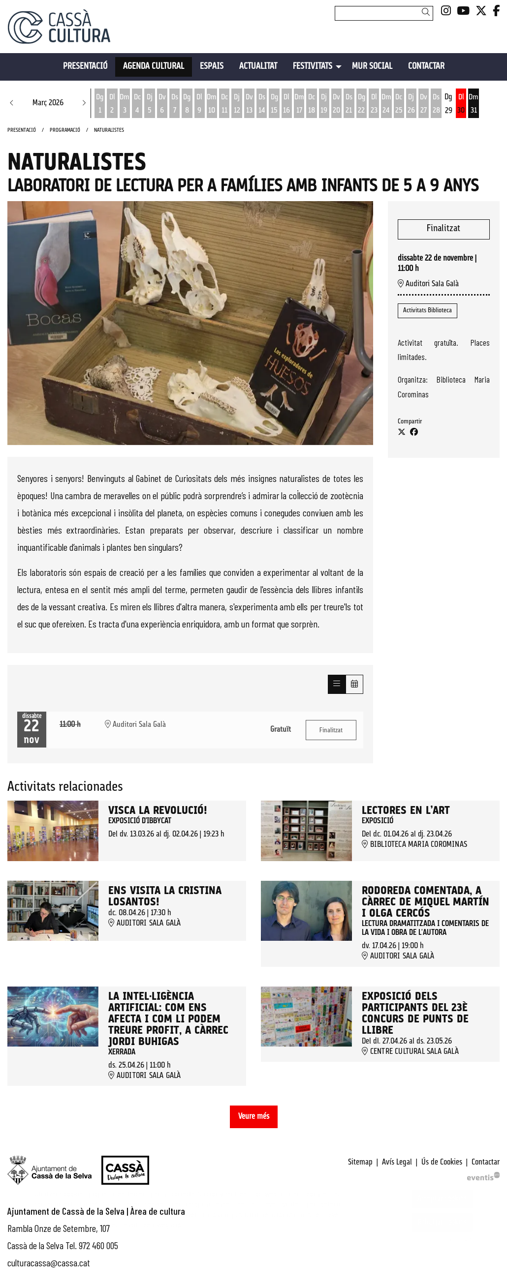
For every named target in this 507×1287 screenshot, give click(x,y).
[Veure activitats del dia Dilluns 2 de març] (112, 104)
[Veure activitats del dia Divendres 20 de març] (336, 104)
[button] (427, 13)
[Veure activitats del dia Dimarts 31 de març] (473, 104)
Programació (65, 130)
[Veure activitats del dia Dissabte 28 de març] (436, 104)
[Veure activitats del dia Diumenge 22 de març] (361, 104)
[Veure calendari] (354, 684)
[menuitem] (446, 12)
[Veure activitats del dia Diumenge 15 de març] (274, 104)
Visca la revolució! (157, 811)
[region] (190, 323)
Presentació (21, 130)
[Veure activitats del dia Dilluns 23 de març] (374, 104)
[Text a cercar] (384, 13)
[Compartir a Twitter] (402, 433)
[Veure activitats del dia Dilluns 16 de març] (287, 104)
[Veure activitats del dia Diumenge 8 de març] (187, 104)
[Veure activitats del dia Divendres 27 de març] (423, 104)
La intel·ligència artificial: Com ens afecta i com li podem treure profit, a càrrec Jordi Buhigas (168, 1019)
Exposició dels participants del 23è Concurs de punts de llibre (415, 1014)
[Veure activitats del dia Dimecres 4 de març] (137, 104)
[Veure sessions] (337, 684)
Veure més (253, 1117)
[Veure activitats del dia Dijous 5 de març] (149, 104)
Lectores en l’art (406, 811)
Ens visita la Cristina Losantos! (165, 897)
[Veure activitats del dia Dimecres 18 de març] (311, 104)
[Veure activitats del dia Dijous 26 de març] (411, 104)
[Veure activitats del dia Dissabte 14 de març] (261, 104)
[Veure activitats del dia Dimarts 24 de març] (386, 104)
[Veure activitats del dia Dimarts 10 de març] (212, 104)
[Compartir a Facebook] (414, 433)
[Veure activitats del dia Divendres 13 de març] (249, 104)
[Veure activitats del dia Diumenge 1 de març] (100, 104)
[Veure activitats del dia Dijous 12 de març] (236, 104)
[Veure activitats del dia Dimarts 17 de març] (299, 104)
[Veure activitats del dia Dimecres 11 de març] (224, 104)
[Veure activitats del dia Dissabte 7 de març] (174, 104)
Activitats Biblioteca (427, 310)
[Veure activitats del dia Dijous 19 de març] (324, 104)
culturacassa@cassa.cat (48, 1262)
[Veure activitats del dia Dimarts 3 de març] (125, 104)
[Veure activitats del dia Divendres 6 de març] (162, 104)
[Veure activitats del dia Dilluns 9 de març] (199, 104)
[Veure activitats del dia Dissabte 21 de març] (349, 104)
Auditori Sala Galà (428, 283)
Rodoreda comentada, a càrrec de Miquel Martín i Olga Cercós (425, 903)
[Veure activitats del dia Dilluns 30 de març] (461, 104)
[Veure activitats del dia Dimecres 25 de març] (399, 104)
